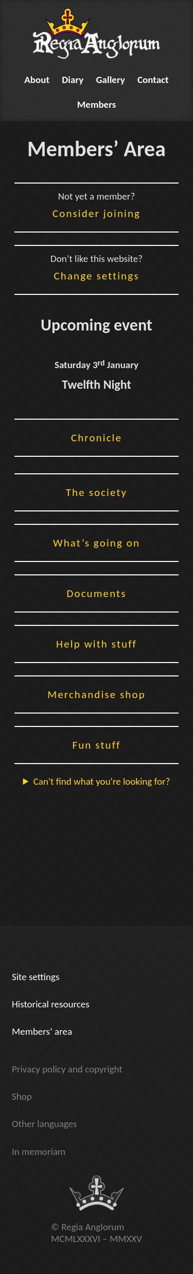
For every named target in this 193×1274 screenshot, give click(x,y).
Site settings (35, 977)
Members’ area (42, 1031)
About (36, 80)
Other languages (44, 1124)
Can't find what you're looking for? (101, 781)
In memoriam (38, 1151)
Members (96, 104)
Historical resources (51, 1004)
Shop (22, 1096)
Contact (153, 80)
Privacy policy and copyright (67, 1069)
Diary (72, 80)
